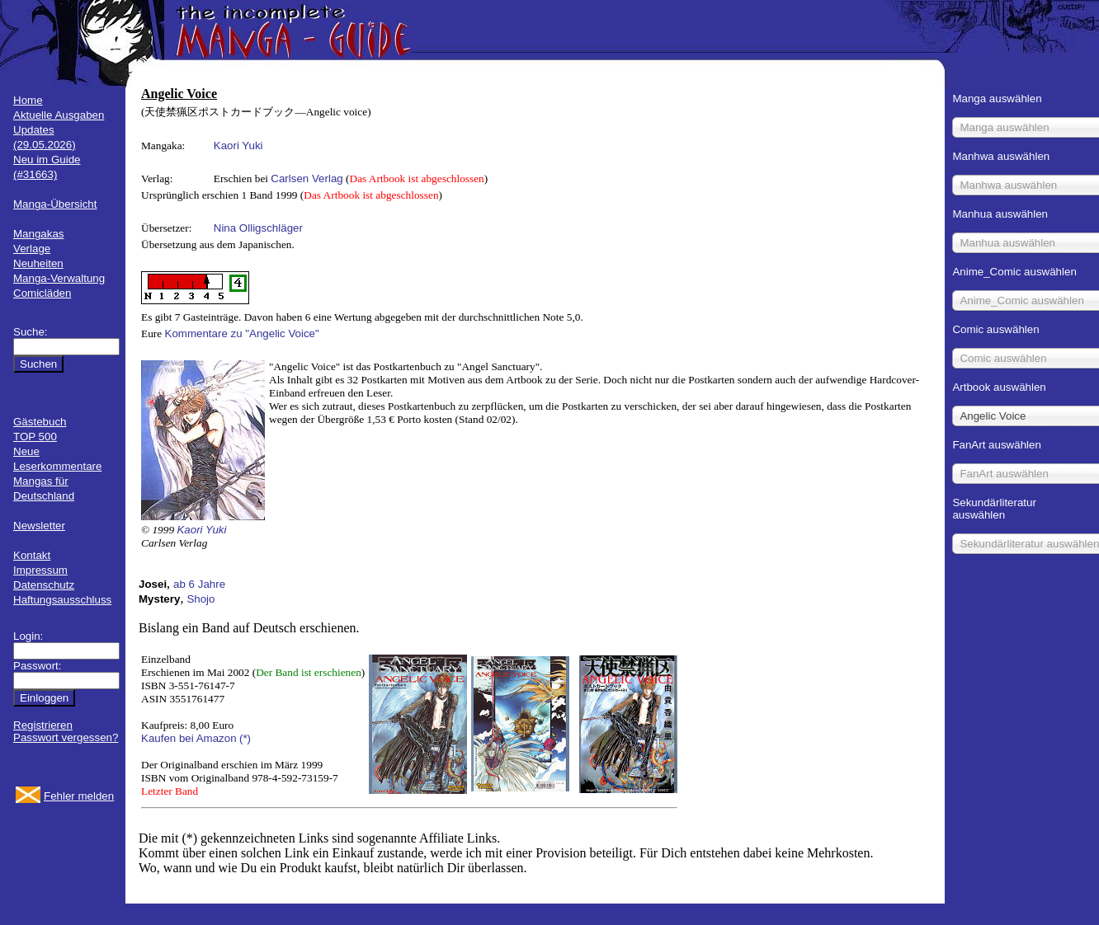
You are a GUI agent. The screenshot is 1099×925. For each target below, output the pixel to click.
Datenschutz (43, 585)
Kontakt (31, 555)
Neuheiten (38, 263)
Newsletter (39, 525)
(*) (245, 738)
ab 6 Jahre (199, 584)
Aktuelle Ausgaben (58, 115)
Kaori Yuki (238, 145)
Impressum (40, 570)
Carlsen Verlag (306, 178)
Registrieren (43, 725)
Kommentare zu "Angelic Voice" (242, 333)
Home (28, 100)
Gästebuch (39, 422)
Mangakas (38, 234)
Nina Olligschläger (258, 228)
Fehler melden (79, 796)
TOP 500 (35, 436)
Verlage (31, 248)
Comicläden (42, 293)
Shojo (200, 599)
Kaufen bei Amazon (189, 738)
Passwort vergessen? (65, 737)
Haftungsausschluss (62, 600)
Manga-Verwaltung (59, 278)
